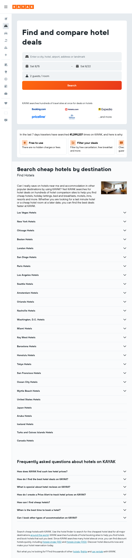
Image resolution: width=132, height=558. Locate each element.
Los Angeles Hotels (28, 275)
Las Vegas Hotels (26, 212)
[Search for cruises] (5, 47)
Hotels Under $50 (52, 541)
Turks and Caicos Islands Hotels (35, 432)
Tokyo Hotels (24, 364)
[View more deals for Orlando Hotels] (125, 302)
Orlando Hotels (25, 301)
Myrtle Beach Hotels (28, 390)
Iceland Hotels (25, 424)
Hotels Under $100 (77, 541)
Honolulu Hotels (26, 355)
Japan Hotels (24, 407)
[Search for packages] (5, 40)
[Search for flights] (5, 18)
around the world (39, 535)
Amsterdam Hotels (27, 292)
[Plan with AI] (5, 54)
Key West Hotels (26, 337)
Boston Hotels (25, 239)
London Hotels (25, 248)
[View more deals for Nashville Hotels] (125, 311)
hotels (76, 551)
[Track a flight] (5, 79)
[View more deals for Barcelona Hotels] (125, 346)
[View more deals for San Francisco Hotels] (125, 373)
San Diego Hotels (26, 257)
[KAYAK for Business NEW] (5, 93)
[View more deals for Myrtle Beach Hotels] (125, 391)
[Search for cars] (5, 33)
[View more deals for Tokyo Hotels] (125, 364)
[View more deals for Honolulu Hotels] (125, 355)
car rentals (97, 551)
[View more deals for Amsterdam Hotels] (125, 293)
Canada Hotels (25, 440)
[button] (6, 7)
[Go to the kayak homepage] (23, 7)
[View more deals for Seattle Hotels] (125, 284)
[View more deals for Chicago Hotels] (125, 230)
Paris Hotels (23, 266)
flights (84, 551)
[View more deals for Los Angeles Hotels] (125, 275)
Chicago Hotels (25, 230)
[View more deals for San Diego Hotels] (125, 257)
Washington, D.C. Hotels (31, 319)
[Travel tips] (5, 86)
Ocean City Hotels (27, 381)
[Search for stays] (5, 26)
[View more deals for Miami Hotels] (125, 328)
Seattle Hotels (25, 283)
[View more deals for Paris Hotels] (125, 266)
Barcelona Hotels (26, 346)
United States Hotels (28, 399)
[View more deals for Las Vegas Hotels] (125, 213)
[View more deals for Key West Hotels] (125, 337)
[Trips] (5, 103)
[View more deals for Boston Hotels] (125, 239)
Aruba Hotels (24, 415)
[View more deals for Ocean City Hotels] (125, 382)
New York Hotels (26, 221)
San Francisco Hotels (29, 373)
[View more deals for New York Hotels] (125, 221)
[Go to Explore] (5, 71)
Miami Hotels (24, 328)
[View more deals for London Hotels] (125, 248)
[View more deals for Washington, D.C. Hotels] (125, 319)
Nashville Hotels (26, 310)
